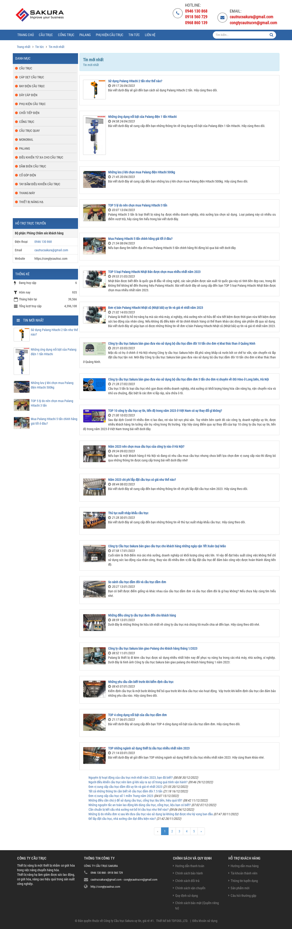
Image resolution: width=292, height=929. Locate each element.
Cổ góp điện (27, 175)
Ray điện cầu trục (32, 86)
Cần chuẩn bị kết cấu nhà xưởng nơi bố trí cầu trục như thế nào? (129, 809)
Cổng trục (26, 122)
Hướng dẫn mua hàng (244, 866)
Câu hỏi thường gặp (243, 896)
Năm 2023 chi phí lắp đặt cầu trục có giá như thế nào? (142, 480)
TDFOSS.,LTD (179, 921)
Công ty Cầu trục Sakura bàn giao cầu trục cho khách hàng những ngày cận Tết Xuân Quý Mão (167, 546)
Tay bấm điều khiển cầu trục (39, 184)
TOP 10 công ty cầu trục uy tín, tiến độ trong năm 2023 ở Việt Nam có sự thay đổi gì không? (165, 411)
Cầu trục (25, 68)
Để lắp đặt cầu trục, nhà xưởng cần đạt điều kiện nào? (122, 818)
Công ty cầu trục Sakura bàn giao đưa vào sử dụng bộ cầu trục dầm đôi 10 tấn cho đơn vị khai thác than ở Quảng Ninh (181, 343)
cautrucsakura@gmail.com (51, 250)
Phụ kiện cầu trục (32, 104)
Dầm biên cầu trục (32, 166)
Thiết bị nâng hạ (31, 202)
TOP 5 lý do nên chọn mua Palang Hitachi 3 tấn (137, 205)
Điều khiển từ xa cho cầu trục (41, 157)
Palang (24, 148)
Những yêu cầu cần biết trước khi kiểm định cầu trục (140, 682)
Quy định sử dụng (186, 896)
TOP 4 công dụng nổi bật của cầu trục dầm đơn (137, 715)
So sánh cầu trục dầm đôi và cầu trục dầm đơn (137, 582)
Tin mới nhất (33, 320)
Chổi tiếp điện (29, 113)
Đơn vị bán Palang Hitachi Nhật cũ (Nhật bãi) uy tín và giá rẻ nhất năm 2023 (155, 308)
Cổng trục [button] (66, 35)
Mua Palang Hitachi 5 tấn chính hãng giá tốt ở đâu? (140, 239)
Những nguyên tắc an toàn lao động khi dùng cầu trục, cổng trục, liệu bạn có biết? (140, 805)
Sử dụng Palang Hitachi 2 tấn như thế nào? (135, 81)
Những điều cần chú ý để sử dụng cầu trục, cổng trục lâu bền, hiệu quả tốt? (135, 800)
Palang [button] (85, 35)
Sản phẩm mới (240, 888)
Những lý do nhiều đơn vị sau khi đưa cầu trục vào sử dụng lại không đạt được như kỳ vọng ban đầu (151, 814)
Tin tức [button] (134, 35)
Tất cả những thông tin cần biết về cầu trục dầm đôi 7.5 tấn (125, 791)
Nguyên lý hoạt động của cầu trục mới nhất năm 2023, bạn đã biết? (131, 777)
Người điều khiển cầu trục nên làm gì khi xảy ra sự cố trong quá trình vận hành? (138, 782)
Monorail (26, 139)
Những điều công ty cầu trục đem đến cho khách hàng (142, 615)
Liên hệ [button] (150, 35)
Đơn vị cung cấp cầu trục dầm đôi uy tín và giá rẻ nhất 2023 (125, 787)
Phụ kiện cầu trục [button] (109, 35)
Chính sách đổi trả (187, 881)
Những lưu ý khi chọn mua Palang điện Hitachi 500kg (141, 172)
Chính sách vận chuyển (190, 888)
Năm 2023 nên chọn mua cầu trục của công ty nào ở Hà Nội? (146, 446)
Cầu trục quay (29, 130)
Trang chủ (25, 35)
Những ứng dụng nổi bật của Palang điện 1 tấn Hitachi (142, 117)
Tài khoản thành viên (244, 873)
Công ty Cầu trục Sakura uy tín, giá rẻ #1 (129, 921)
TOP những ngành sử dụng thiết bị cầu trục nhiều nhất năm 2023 (149, 748)
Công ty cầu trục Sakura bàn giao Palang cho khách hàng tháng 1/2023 (152, 648)
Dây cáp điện (28, 95)
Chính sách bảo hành (189, 873)
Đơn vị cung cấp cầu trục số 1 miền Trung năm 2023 (121, 796)
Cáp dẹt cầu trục (31, 77)
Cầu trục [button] (46, 35)
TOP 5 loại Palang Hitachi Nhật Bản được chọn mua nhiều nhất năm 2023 (154, 272)
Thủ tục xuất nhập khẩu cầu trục (128, 513)
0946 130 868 (43, 241)
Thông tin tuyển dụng (244, 881)
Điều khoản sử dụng (204, 921)
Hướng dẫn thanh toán (189, 866)
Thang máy (27, 193)
